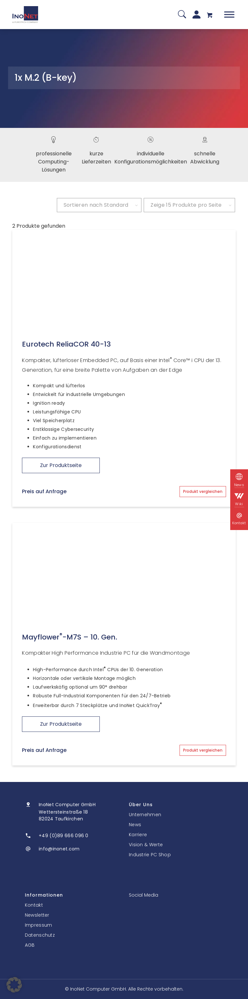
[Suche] (182, 14)
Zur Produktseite (61, 465)
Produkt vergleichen (202, 491)
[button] (14, 985)
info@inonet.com (59, 849)
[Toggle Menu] (229, 14)
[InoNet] (25, 14)
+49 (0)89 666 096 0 (63, 835)
